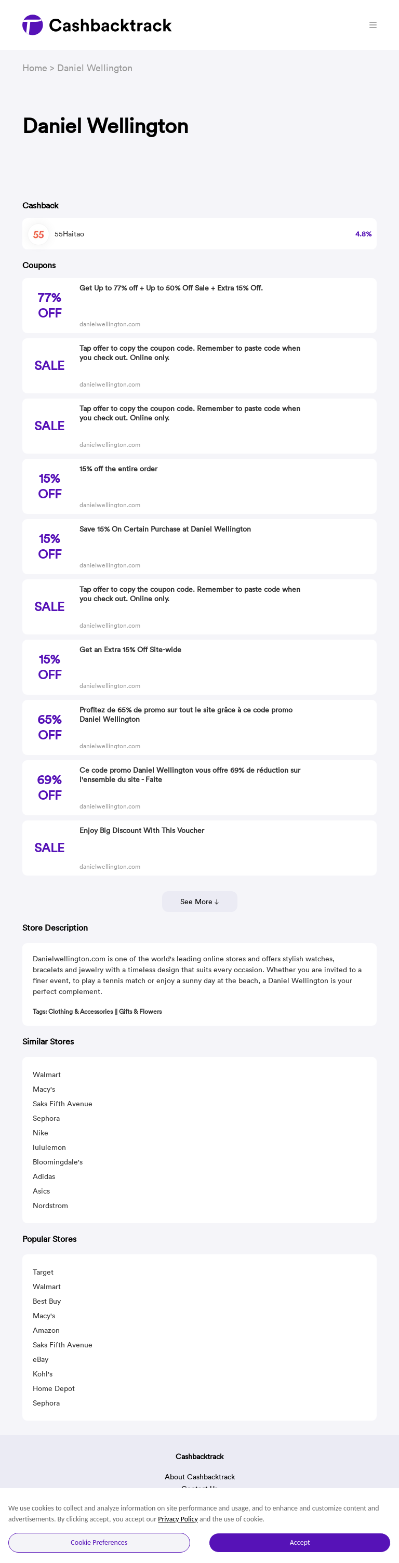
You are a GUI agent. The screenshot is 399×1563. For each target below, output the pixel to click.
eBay (40, 1359)
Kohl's (42, 1374)
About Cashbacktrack (200, 1476)
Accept (300, 1542)
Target (43, 1272)
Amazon (46, 1330)
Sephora (46, 1118)
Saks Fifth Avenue (62, 1103)
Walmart (47, 1074)
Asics (41, 1191)
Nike (40, 1132)
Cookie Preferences (99, 1542)
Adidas (44, 1176)
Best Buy (47, 1301)
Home (34, 68)
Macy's (44, 1089)
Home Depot (54, 1388)
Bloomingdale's (58, 1162)
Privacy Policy (178, 1519)
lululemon (49, 1147)
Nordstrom (50, 1205)
